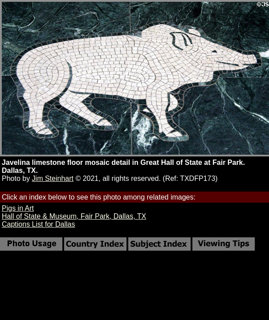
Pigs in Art (18, 208)
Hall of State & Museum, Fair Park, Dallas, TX (74, 216)
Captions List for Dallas (38, 224)
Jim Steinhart (52, 178)
